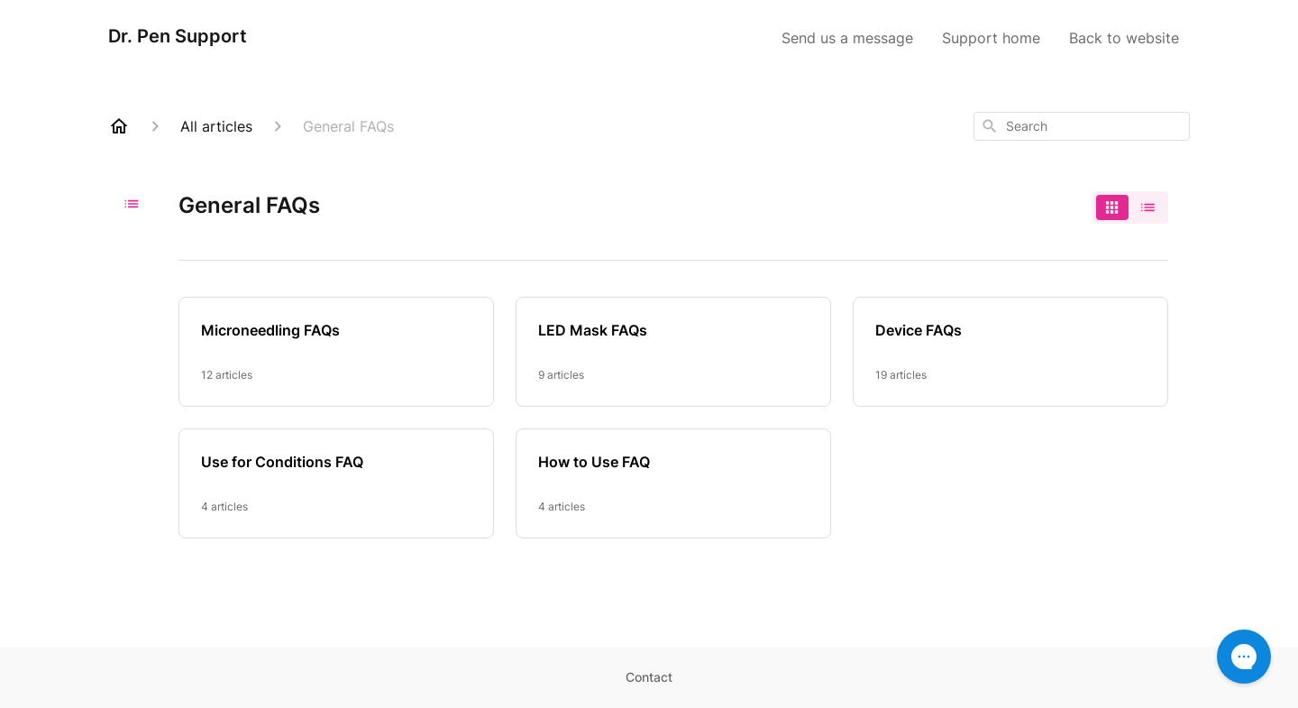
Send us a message (847, 38)
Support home (991, 38)
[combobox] (1082, 126)
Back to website (1124, 38)
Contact (649, 677)
